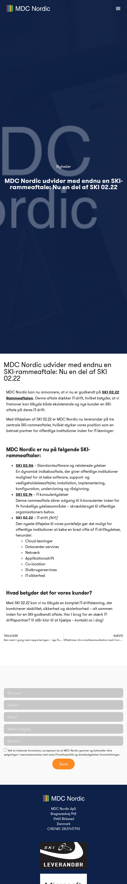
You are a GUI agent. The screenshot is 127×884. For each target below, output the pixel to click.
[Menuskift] (118, 8)
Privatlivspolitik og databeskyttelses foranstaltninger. (87, 754)
